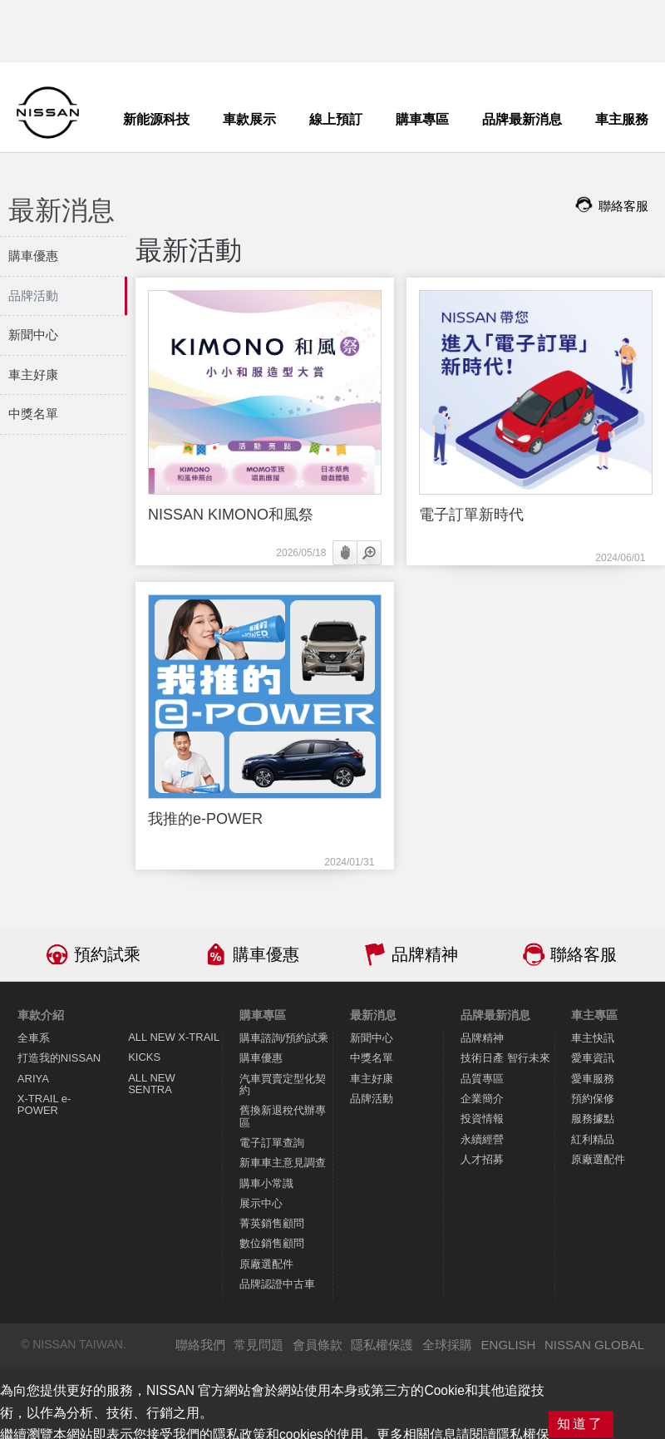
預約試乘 (107, 954)
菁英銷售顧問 (271, 1223)
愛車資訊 (592, 1058)
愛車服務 (592, 1078)
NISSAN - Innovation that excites (48, 112)
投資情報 (482, 1118)
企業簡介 (482, 1098)
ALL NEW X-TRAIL (173, 1037)
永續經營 (482, 1139)
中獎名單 (371, 1058)
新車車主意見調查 (282, 1162)
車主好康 (371, 1078)
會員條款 (317, 1345)
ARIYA (33, 1078)
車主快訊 (592, 1038)
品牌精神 (425, 954)
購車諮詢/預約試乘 (284, 1038)
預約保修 (592, 1098)
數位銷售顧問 (271, 1243)
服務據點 (592, 1118)
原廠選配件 (266, 1264)
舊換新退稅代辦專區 (282, 1116)
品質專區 (482, 1078)
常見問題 (258, 1345)
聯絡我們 (200, 1345)
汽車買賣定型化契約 (282, 1084)
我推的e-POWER (205, 819)
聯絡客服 (583, 954)
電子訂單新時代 (471, 514)
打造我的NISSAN (59, 1058)
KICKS (144, 1057)
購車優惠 (266, 954)
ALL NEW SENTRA (151, 1084)
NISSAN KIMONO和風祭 (230, 514)
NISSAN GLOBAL (594, 1345)
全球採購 (447, 1345)
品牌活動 (371, 1098)
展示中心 (261, 1203)
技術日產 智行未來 (505, 1058)
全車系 (33, 1038)
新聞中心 (371, 1038)
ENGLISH (508, 1345)
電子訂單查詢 (271, 1142)
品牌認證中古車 (277, 1284)
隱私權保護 (382, 1345)
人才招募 (482, 1159)
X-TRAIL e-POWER (44, 1104)
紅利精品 (592, 1139)
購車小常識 (266, 1183)
